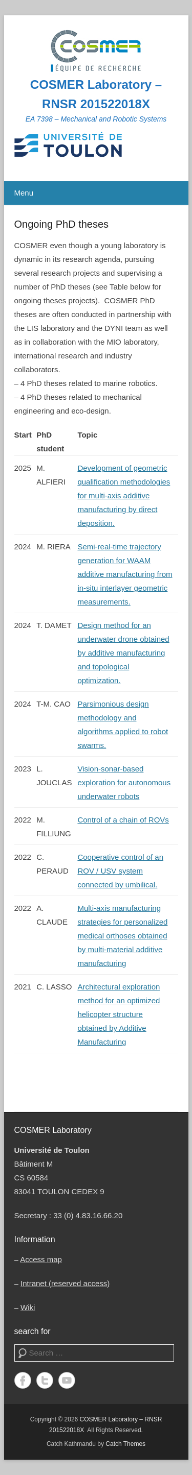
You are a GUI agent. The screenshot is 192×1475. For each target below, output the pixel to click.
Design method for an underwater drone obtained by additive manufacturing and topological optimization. (123, 653)
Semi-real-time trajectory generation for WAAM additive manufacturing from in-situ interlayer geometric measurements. (124, 574)
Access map (41, 1259)
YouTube (66, 1380)
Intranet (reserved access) (65, 1283)
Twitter (44, 1380)
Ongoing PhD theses (61, 224)
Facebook (22, 1380)
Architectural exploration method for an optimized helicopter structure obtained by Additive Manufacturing (118, 1014)
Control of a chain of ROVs (122, 819)
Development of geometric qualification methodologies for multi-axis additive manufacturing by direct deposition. (123, 495)
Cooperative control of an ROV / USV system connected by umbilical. (120, 871)
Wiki (27, 1307)
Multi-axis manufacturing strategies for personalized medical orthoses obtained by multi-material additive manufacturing (122, 936)
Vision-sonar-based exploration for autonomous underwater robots (123, 782)
